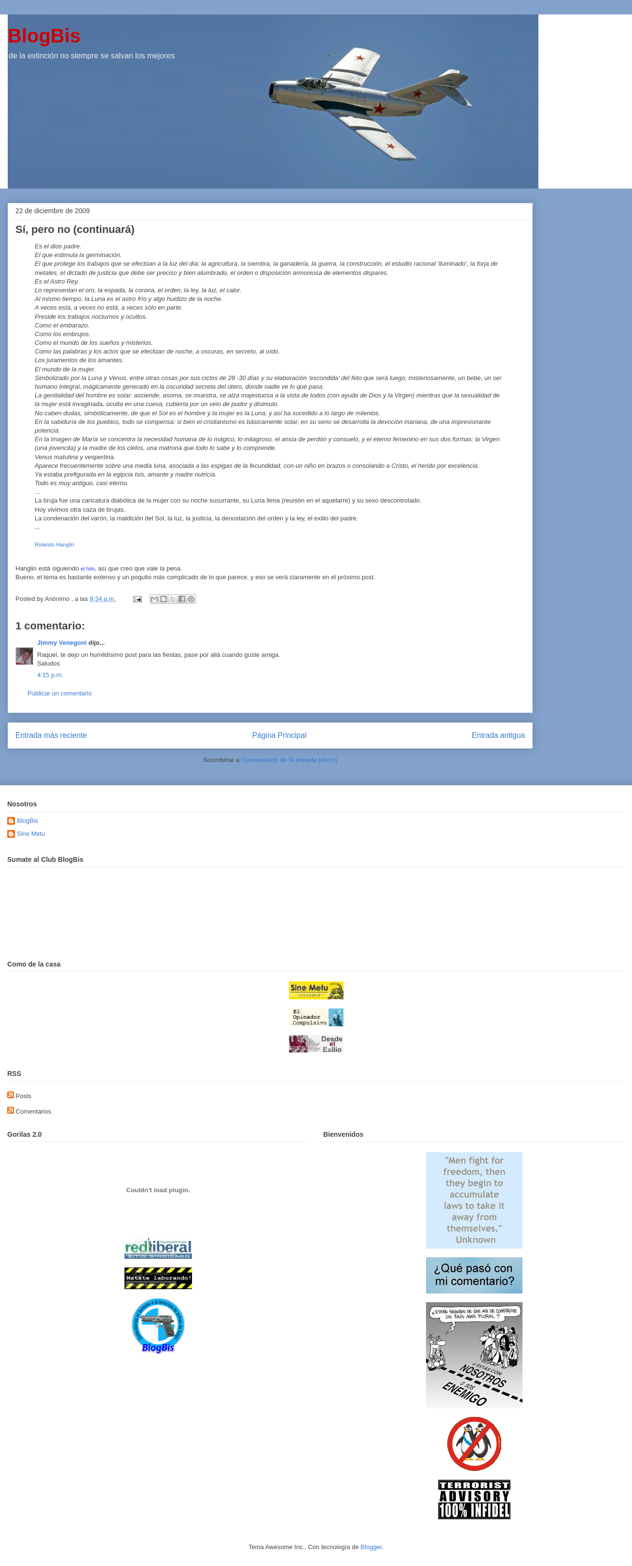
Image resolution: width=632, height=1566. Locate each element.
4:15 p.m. (50, 675)
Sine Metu (31, 833)
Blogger (371, 1547)
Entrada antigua (498, 735)
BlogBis (44, 35)
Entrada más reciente (51, 735)
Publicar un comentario (59, 693)
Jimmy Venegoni (62, 642)
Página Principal (279, 735)
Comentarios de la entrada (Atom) (290, 759)
